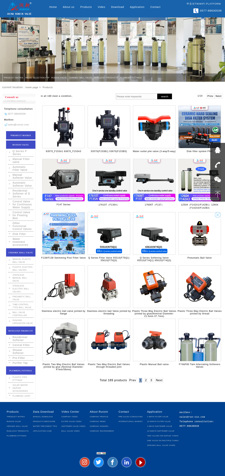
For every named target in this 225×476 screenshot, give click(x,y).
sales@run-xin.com (192, 417)
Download (117, 7)
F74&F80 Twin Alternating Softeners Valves (199, 365)
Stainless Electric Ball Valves (21, 288)
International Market (131, 421)
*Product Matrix (13, 77)
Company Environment (102, 430)
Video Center (70, 411)
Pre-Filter (19, 357)
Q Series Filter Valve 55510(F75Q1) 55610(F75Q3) (109, 259)
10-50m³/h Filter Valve (159, 421)
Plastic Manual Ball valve (154, 364)
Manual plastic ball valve (22, 260)
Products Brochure (44, 421)
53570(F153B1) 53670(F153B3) (109, 151)
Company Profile (99, 416)
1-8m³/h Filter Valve (157, 416)
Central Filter (21, 345)
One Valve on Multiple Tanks (163, 440)
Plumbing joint (22, 395)
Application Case (42, 430)
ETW (196, 3)
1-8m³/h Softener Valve (159, 426)
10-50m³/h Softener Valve (160, 430)
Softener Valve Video (73, 426)
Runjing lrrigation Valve (23, 321)
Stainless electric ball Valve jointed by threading (109, 312)
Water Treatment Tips (45, 426)
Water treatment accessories (20, 241)
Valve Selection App (37, 77)
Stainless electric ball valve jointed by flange (63, 312)
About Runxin (99, 411)
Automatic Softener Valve (22, 184)
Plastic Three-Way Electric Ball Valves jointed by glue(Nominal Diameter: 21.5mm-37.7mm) (154, 314)
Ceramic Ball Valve (80, 77)
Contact (155, 7)
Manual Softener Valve (22, 176)
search (164, 96)
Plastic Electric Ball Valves (23, 268)
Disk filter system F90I (200, 151)
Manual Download (43, 416)
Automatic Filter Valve (20, 168)
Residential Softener (20, 339)
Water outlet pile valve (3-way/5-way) (154, 151)
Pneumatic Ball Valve (200, 258)
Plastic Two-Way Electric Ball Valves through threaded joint (109, 365)
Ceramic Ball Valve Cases (161, 445)
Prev (210, 96)
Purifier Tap (20, 362)
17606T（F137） (154, 204)
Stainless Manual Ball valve (20, 277)
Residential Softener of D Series (21, 193)
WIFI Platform (210, 3)
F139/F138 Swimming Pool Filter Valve (63, 258)
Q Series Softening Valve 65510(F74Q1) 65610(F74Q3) (154, 259)
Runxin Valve (59, 77)
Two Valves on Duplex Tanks (163, 435)
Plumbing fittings (131, 77)
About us (68, 7)
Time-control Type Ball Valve (22, 306)
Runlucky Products (106, 77)
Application (137, 7)
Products (86, 7)
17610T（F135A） (108, 204)
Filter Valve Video (72, 421)
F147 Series (64, 204)
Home (53, 7)
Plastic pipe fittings (20, 378)
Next (219, 96)
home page (32, 87)
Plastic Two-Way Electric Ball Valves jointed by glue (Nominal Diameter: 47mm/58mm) (64, 367)
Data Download (43, 411)
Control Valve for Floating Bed (21, 215)
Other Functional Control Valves (22, 226)
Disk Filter (19, 233)
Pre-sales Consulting (131, 416)
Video (101, 7)
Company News (98, 421)
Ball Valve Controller (20, 314)
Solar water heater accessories (20, 387)
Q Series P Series (20, 153)
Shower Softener (18, 351)
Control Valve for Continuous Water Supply (22, 204)
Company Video (70, 416)
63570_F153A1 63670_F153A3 (63, 151)
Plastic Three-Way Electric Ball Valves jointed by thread (200, 312)
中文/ (190, 3)
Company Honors (99, 426)
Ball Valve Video (71, 430)
